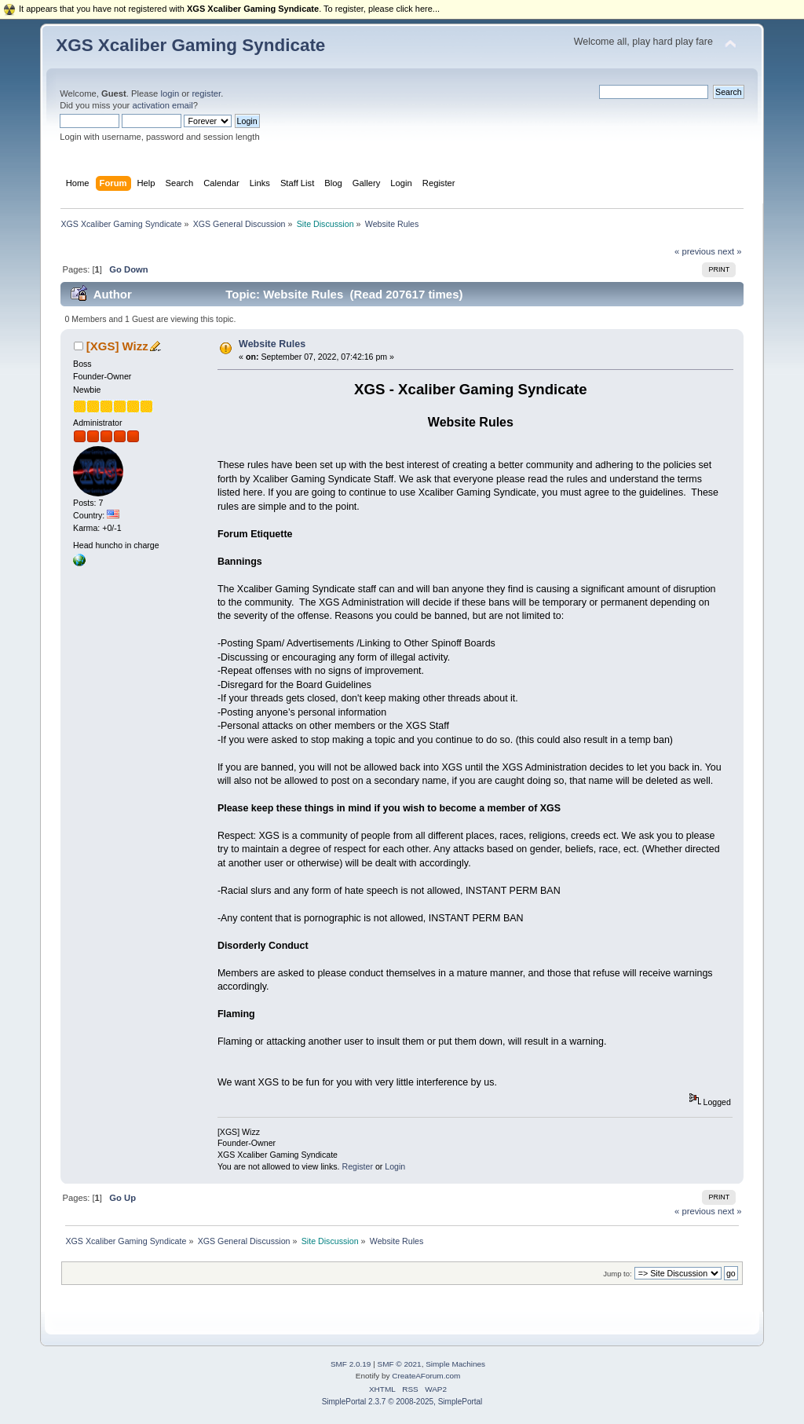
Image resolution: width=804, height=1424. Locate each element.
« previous (694, 251)
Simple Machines (455, 1364)
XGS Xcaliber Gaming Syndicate (190, 45)
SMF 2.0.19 (351, 1364)
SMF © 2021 (400, 1364)
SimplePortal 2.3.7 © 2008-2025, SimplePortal (402, 1401)
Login (395, 1166)
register (206, 93)
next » (730, 251)
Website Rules (272, 344)
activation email (162, 105)
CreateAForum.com (426, 1375)
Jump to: (617, 1273)
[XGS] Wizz (117, 346)
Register (357, 1166)
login (169, 93)
